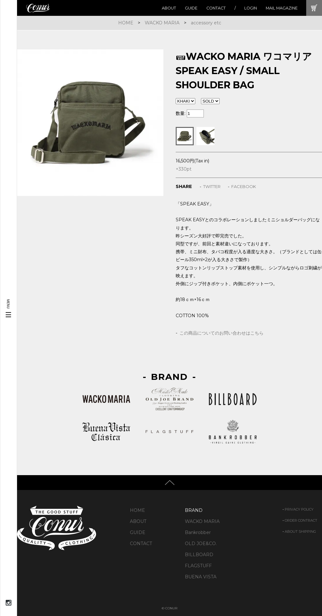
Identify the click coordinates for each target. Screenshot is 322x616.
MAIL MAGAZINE (282, 8)
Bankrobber (198, 532)
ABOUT (169, 8)
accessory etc (206, 23)
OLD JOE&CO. (201, 543)
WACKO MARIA (162, 23)
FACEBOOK (243, 186)
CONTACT (216, 8)
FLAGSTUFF (198, 566)
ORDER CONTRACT (301, 520)
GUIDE (191, 8)
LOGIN (250, 8)
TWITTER (212, 186)
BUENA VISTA (200, 577)
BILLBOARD (199, 554)
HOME (125, 23)
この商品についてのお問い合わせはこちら (221, 333)
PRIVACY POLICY (299, 509)
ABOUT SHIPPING (300, 531)
